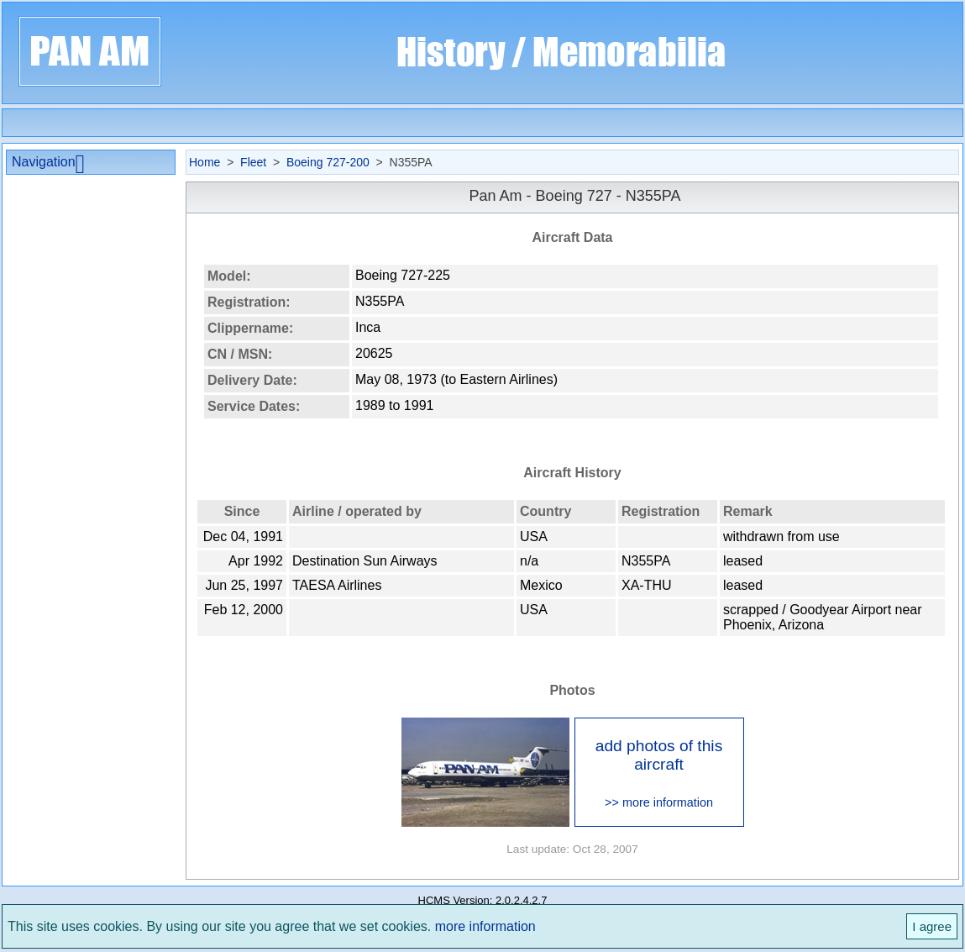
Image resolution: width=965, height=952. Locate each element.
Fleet (253, 162)
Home (204, 162)
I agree (932, 926)
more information (485, 926)
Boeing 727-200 (328, 162)
